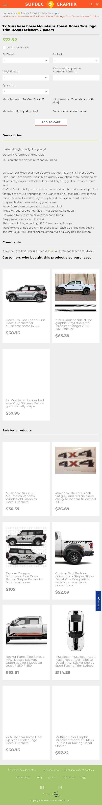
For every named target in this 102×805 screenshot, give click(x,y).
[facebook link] (42, 788)
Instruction (68, 777)
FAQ (39, 777)
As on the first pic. (15, 47)
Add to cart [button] (51, 122)
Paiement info (50, 769)
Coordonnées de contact (22, 769)
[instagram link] (59, 788)
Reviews (52, 777)
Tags (83, 777)
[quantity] (25, 91)
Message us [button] (98, 601)
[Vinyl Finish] (25, 77)
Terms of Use (23, 777)
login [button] (51, 251)
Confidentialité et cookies (79, 769)
